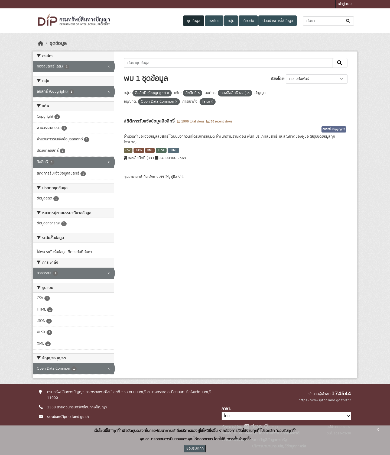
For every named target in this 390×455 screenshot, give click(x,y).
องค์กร (214, 21)
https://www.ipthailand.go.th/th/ (324, 400)
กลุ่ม (231, 21)
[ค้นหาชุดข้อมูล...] (328, 21)
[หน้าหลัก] (40, 43)
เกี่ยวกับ (248, 21)
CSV (128, 150)
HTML (173, 150)
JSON (138, 150)
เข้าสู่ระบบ (345, 4)
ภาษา (226, 408)
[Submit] (348, 21)
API (161, 176)
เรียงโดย (277, 79)
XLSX (161, 150)
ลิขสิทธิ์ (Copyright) (334, 129)
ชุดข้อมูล (193, 21)
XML (150, 150)
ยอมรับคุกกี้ (195, 448)
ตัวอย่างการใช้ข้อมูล (277, 21)
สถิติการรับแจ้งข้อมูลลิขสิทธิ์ (150, 121)
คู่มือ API (176, 176)
